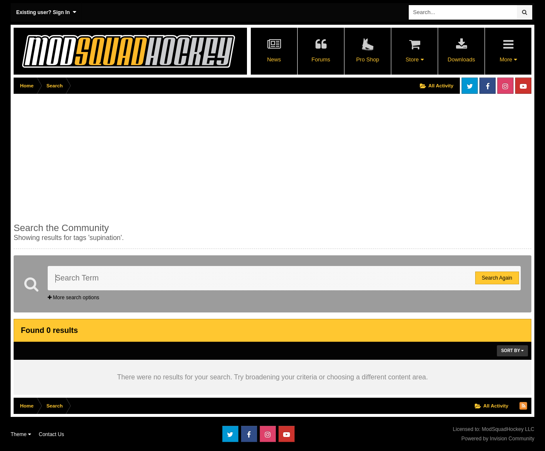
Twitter (470, 86)
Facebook (487, 86)
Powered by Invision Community (498, 439)
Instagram (505, 86)
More (507, 59)
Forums (320, 59)
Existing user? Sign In (46, 12)
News (274, 59)
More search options (73, 298)
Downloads (461, 59)
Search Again (497, 278)
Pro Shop (367, 59)
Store (414, 59)
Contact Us (51, 434)
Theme (21, 434)
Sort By (512, 350)
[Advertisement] (169, 156)
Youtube (523, 86)
